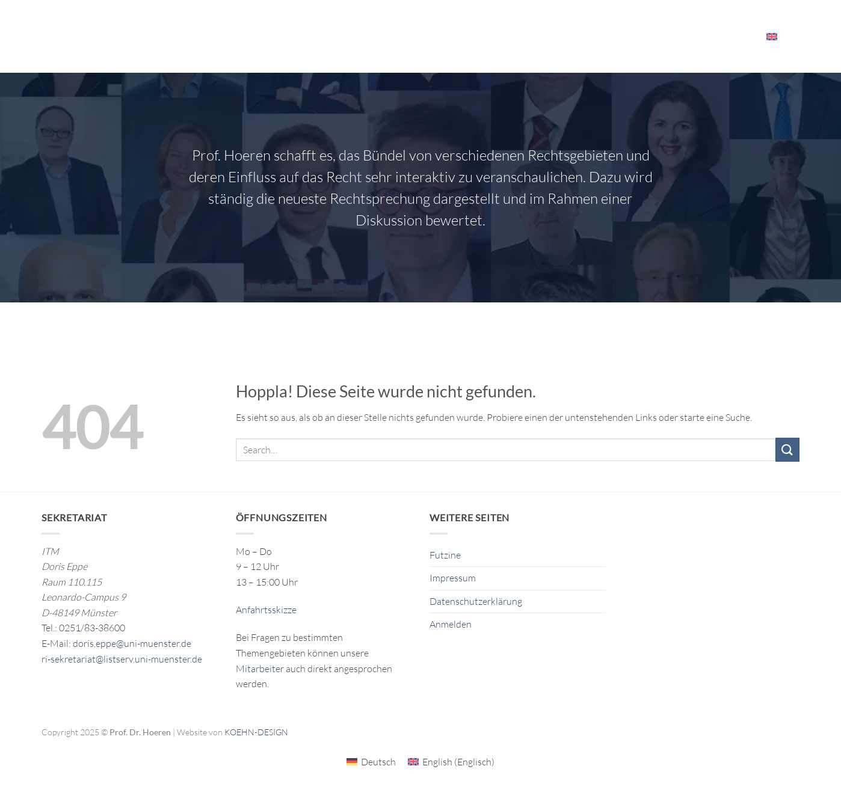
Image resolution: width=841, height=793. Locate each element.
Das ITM (498, 36)
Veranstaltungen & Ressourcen (606, 36)
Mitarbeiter (723, 36)
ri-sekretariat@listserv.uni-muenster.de (122, 659)
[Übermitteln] (787, 449)
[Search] (794, 36)
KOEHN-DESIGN (256, 732)
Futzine (445, 555)
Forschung (358, 36)
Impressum (453, 578)
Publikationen (432, 36)
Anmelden (451, 624)
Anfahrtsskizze (266, 610)
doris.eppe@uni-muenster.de (132, 643)
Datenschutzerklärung (476, 601)
